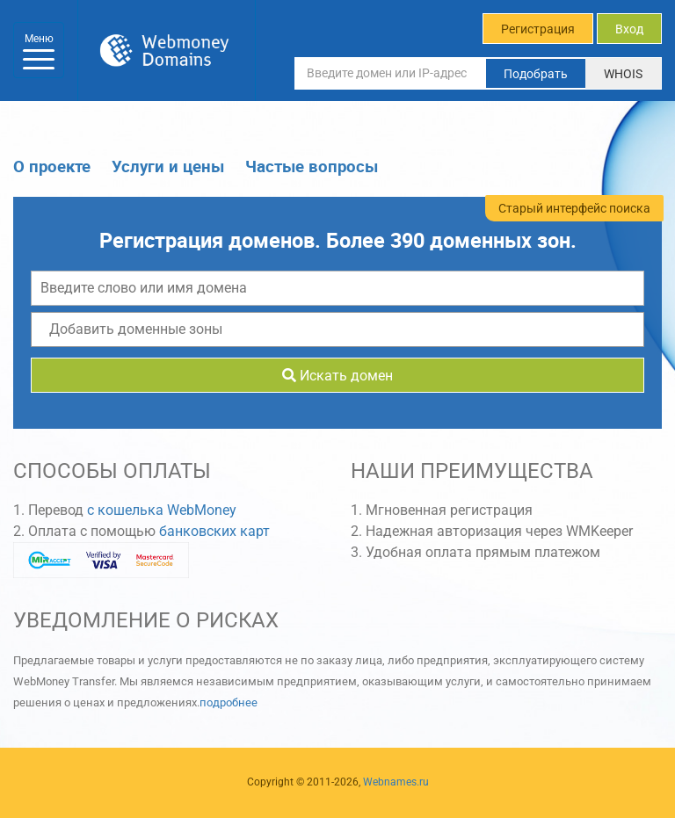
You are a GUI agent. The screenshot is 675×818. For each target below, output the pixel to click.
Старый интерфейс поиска (574, 208)
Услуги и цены (168, 166)
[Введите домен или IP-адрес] (390, 73)
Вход (629, 29)
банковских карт (214, 531)
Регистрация (538, 29)
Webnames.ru (396, 782)
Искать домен (337, 375)
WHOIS (623, 74)
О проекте (52, 166)
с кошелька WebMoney (161, 510)
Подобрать (536, 74)
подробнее (229, 702)
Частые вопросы (311, 166)
